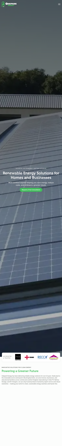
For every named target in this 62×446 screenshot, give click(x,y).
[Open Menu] (59, 4)
